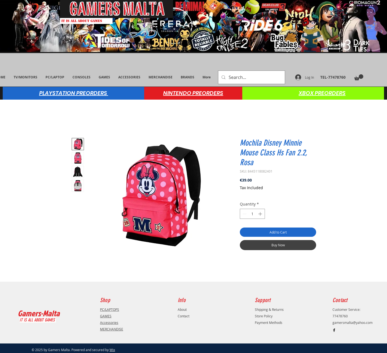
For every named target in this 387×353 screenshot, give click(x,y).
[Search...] (251, 77)
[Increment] (260, 214)
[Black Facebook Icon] (334, 330)
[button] (358, 77)
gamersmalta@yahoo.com (352, 322)
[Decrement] (244, 214)
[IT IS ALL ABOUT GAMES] (86, 21)
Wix (112, 350)
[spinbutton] (252, 214)
